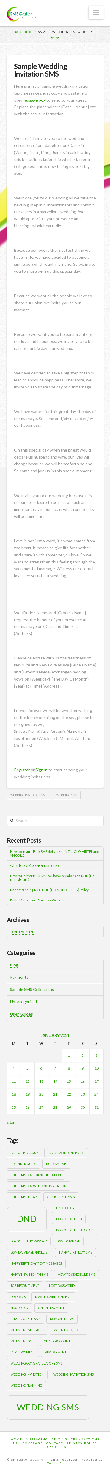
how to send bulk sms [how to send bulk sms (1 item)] (76, 1274)
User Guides (21, 1013)
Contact (54, 1443)
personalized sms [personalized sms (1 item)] (25, 1319)
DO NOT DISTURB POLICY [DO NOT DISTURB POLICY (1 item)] (74, 1230)
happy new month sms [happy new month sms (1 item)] (29, 1274)
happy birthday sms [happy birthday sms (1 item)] (75, 1252)
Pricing (59, 1439)
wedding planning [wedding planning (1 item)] (26, 1385)
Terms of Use (55, 1447)
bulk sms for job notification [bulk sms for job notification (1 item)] (36, 1175)
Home (16, 1439)
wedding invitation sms (28, 795)
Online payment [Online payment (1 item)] (51, 1308)
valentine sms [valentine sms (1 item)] (22, 1341)
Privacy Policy (82, 1443)
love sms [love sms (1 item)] (18, 1297)
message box (33, 100)
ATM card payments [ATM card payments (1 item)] (66, 1153)
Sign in (41, 769)
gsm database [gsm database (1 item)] (68, 1241)
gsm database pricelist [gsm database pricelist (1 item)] (30, 1252)
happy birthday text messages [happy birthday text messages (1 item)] (36, 1263)
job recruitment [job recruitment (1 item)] (25, 1285)
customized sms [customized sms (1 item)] (61, 1197)
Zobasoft (55, 1463)
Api (16, 1443)
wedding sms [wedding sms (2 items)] (48, 1407)
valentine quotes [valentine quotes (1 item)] (68, 1330)
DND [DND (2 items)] (26, 1219)
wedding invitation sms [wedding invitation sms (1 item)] (73, 1374)
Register (22, 769)
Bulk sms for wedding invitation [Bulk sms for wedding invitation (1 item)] (38, 1186)
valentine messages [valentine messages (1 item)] (27, 1330)
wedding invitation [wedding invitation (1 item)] (27, 1374)
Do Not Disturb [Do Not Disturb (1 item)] (69, 1219)
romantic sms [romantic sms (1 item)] (62, 1319)
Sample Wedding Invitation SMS (67, 32)
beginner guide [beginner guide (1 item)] (23, 1164)
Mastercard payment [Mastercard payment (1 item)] (53, 1297)
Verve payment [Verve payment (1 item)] (23, 1352)
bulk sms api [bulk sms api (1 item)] (56, 1164)
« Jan (11, 1122)
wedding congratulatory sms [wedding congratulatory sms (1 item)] (36, 1363)
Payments (19, 977)
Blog (28, 32)
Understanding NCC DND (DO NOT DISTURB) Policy (49, 890)
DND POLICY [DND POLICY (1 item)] (65, 1208)
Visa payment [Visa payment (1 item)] (56, 1352)
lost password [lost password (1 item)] (62, 1285)
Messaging (37, 1439)
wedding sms (66, 795)
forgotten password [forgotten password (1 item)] (29, 1241)
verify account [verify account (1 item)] (57, 1341)
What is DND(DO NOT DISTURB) (34, 865)
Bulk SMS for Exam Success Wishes (37, 900)
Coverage (33, 1443)
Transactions (85, 1439)
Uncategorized (23, 1001)
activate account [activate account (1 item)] (26, 1153)
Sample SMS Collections (32, 989)
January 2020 (22, 931)
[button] (96, 12)
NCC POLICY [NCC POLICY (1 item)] (19, 1308)
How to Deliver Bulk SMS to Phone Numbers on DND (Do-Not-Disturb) (52, 878)
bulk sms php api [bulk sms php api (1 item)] (24, 1197)
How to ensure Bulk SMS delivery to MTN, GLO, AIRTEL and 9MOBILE (54, 853)
